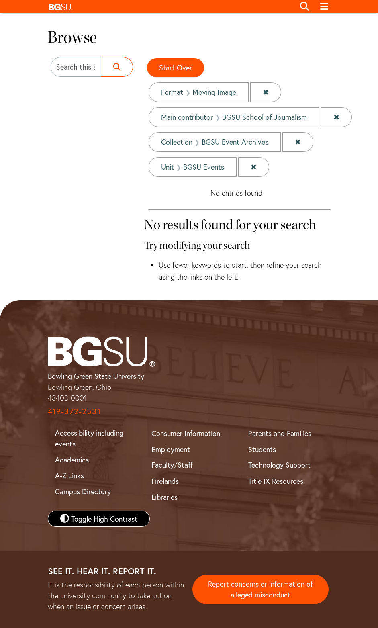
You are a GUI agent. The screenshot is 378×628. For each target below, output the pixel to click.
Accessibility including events (89, 438)
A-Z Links (69, 475)
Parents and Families (279, 433)
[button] (170, 6)
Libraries (164, 497)
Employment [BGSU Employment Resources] (170, 449)
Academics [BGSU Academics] (72, 459)
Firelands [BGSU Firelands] (165, 481)
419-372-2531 (74, 411)
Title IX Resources (275, 481)
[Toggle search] (305, 6)
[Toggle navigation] (324, 6)
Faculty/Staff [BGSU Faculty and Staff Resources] (172, 465)
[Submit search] (117, 67)
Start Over (175, 67)
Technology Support (279, 465)
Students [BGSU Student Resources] (262, 449)
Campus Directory (83, 491)
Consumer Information (185, 433)
